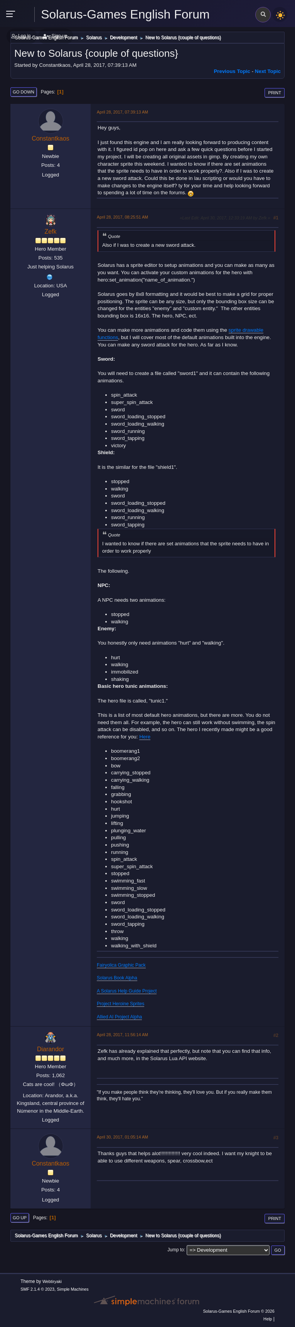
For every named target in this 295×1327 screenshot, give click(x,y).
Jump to (175, 1249)
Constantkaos (50, 138)
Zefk (50, 231)
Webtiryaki (52, 1281)
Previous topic (232, 71)
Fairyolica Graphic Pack (121, 965)
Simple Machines (73, 1289)
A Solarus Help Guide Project (127, 991)
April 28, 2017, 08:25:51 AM (122, 217)
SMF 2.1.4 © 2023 (37, 1289)
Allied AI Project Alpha (119, 1017)
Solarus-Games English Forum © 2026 (238, 1311)
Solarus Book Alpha (117, 978)
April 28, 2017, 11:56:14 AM (122, 1034)
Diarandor (50, 1049)
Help (267, 1319)
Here (144, 737)
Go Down (23, 92)
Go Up (20, 1217)
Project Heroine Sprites (120, 1003)
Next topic (268, 71)
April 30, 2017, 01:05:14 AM (122, 1137)
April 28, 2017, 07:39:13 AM (122, 112)
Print (274, 92)
